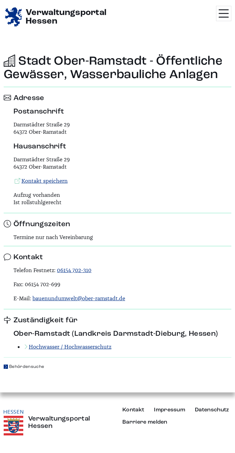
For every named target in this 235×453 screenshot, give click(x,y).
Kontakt (133, 410)
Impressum (169, 410)
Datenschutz (212, 410)
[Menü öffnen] (223, 13)
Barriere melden (144, 422)
